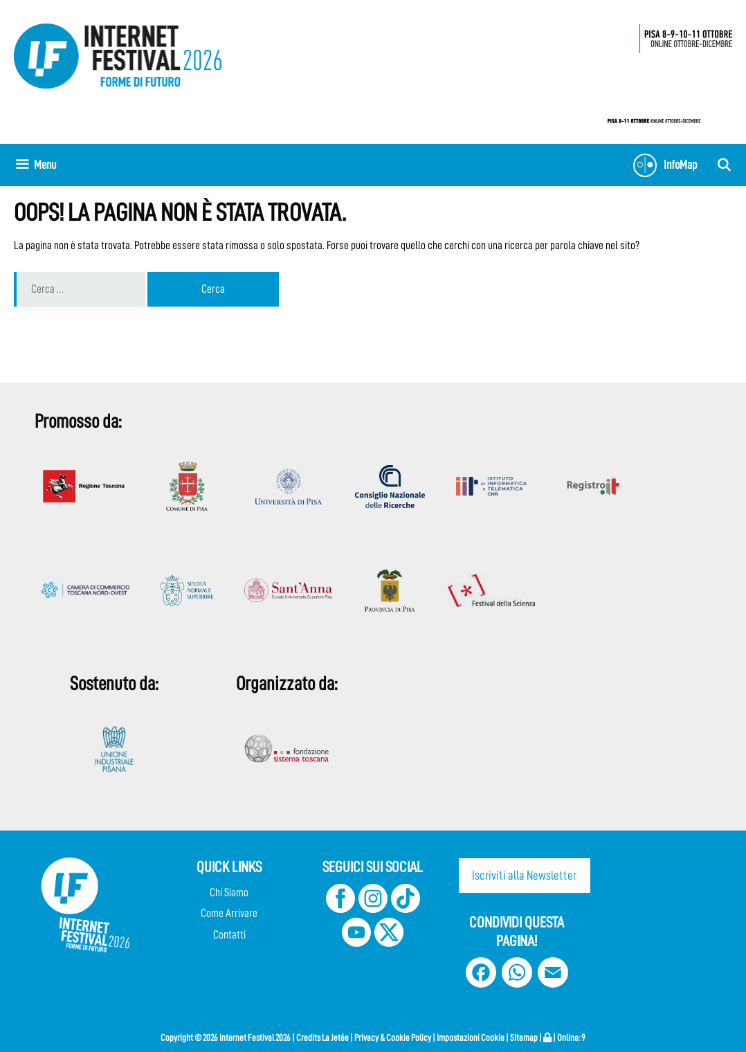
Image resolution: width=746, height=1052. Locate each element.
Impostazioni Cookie (470, 1037)
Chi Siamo (229, 892)
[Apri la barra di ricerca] (724, 165)
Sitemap (524, 1037)
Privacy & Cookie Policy (392, 1037)
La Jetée (335, 1037)
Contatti (229, 935)
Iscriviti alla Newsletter (524, 875)
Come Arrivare (229, 913)
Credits (308, 1037)
